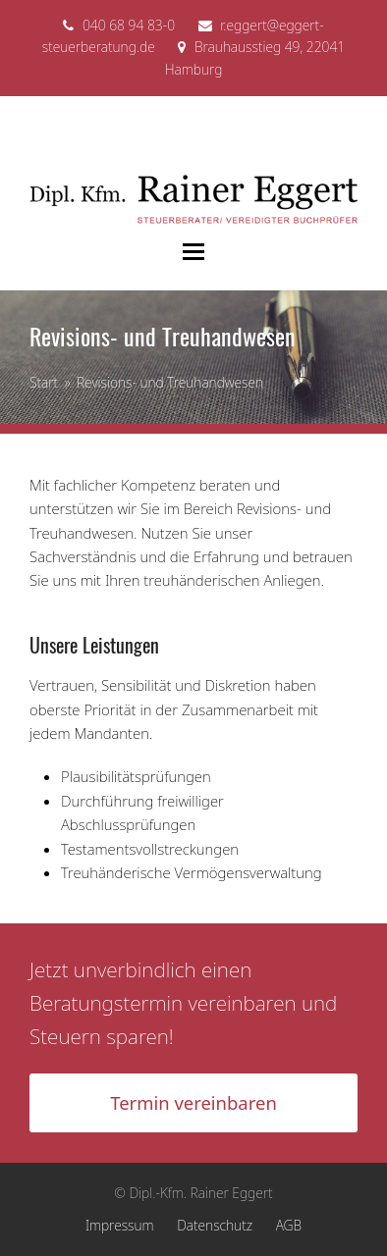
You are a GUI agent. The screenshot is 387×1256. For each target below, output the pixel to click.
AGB (289, 1225)
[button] (193, 251)
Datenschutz (214, 1225)
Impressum (119, 1225)
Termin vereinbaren (193, 1102)
